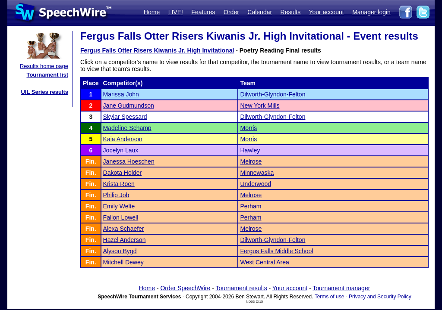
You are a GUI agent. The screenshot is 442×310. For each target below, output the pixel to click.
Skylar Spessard (125, 116)
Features (203, 12)
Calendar (259, 12)
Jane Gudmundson (128, 105)
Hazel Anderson (124, 239)
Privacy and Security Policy (380, 297)
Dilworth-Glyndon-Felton (272, 94)
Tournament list (47, 74)
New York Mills (259, 105)
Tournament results (241, 288)
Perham (250, 206)
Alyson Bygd (120, 251)
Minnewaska (257, 172)
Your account (326, 12)
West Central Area (264, 262)
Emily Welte (119, 206)
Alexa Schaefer (123, 228)
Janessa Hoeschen (129, 161)
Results (291, 12)
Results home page (44, 66)
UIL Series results (44, 92)
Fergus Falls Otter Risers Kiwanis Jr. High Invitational (157, 50)
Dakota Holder (122, 172)
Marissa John (121, 94)
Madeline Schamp (127, 127)
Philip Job (116, 195)
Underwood (255, 183)
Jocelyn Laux (121, 150)
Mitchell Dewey (123, 262)
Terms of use (329, 297)
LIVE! (175, 12)
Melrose (251, 161)
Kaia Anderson (122, 139)
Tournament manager (341, 288)
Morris (248, 127)
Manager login (371, 12)
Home (152, 12)
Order (231, 12)
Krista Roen (119, 183)
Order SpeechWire (185, 288)
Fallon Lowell (121, 217)
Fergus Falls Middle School (276, 251)
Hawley (250, 150)
